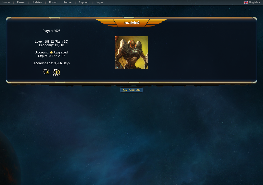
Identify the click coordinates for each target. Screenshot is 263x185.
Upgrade (134, 89)
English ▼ (252, 2)
